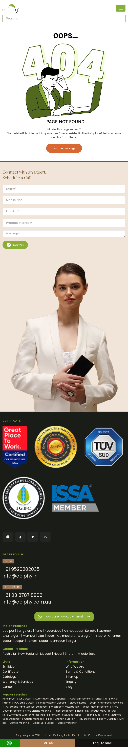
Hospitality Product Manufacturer (97, 710)
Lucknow (105, 631)
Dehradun (57, 641)
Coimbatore (66, 636)
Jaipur (7, 641)
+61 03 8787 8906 (22, 595)
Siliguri (72, 641)
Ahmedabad (73, 631)
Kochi (51, 636)
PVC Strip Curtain (24, 702)
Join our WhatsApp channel (64, 617)
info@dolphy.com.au (27, 602)
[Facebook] (20, 537)
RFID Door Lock (87, 718)
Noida (43, 641)
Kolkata (90, 631)
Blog (69, 687)
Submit (15, 245)
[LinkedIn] (45, 537)
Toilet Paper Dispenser (96, 706)
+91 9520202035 (21, 569)
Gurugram (86, 636)
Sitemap (72, 677)
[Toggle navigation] (120, 8)
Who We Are (75, 666)
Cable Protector (67, 723)
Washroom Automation (65, 706)
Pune (38, 631)
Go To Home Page (64, 148)
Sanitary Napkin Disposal (52, 702)
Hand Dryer (9, 698)
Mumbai (29, 636)
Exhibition (9, 666)
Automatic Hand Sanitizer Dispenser (27, 706)
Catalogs (9, 677)
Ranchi (32, 641)
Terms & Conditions (80, 671)
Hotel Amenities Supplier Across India (24, 714)
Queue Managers (34, 718)
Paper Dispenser (64, 710)
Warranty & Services (18, 682)
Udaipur (8, 631)
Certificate (10, 671)
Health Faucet (93, 714)
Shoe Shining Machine (38, 710)
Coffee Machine (20, 723)
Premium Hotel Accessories (65, 714)
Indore (101, 636)
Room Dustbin (107, 718)
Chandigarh (11, 636)
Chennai (114, 636)
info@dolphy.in (20, 576)
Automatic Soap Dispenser (51, 698)
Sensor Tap (101, 698)
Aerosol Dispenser (80, 698)
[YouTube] (32, 537)
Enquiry (71, 682)
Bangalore (24, 631)
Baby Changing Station (62, 718)
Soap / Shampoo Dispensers (106, 702)
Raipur (19, 641)
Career (8, 687)
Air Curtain (25, 698)
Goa (40, 636)
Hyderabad (53, 631)
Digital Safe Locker (44, 723)
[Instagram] (8, 537)
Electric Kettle (78, 702)
